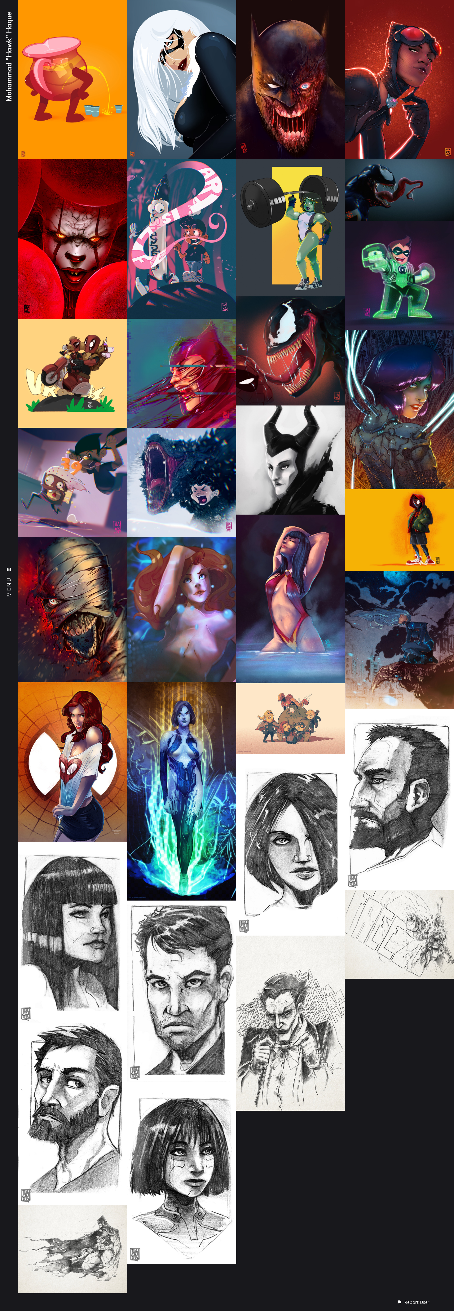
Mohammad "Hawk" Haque (9, 56)
